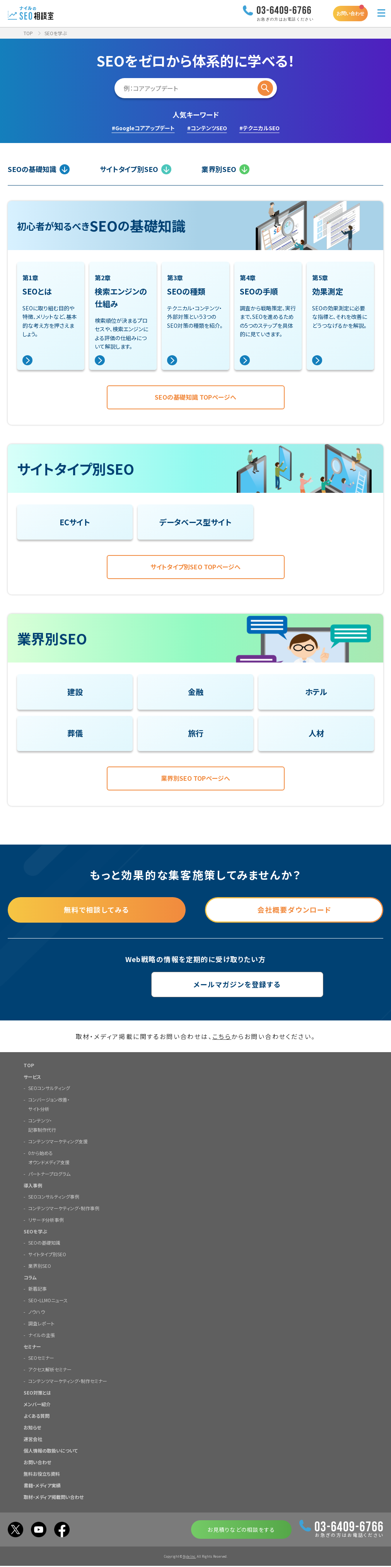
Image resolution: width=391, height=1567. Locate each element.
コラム (30, 1278)
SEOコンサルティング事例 (53, 1197)
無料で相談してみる (97, 911)
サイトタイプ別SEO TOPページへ (195, 567)
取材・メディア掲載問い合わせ (54, 1498)
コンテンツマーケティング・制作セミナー (67, 1382)
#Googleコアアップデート (143, 128)
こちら (221, 1037)
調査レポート (41, 1324)
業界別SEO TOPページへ (195, 779)
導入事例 (33, 1186)
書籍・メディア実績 (42, 1486)
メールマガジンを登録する (195, 986)
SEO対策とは (37, 1393)
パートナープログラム (49, 1175)
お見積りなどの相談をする (241, 1531)
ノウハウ (36, 1313)
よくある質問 (37, 1417)
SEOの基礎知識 (39, 169)
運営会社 (33, 1440)
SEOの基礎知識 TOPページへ (195, 397)
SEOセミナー (41, 1359)
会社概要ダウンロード (294, 911)
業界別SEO (225, 169)
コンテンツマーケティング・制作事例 (63, 1209)
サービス (32, 1078)
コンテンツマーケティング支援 (58, 1142)
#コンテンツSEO (207, 128)
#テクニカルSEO (259, 128)
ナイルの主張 (41, 1336)
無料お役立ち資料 (42, 1475)
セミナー (32, 1347)
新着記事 (37, 1289)
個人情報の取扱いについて (51, 1451)
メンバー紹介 (37, 1405)
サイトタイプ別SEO (135, 169)
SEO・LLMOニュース (48, 1301)
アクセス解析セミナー (50, 1370)
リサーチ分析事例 (46, 1221)
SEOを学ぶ (35, 1232)
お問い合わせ (350, 13)
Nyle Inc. (189, 1557)
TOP (28, 33)
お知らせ (32, 1428)
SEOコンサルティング (49, 1089)
